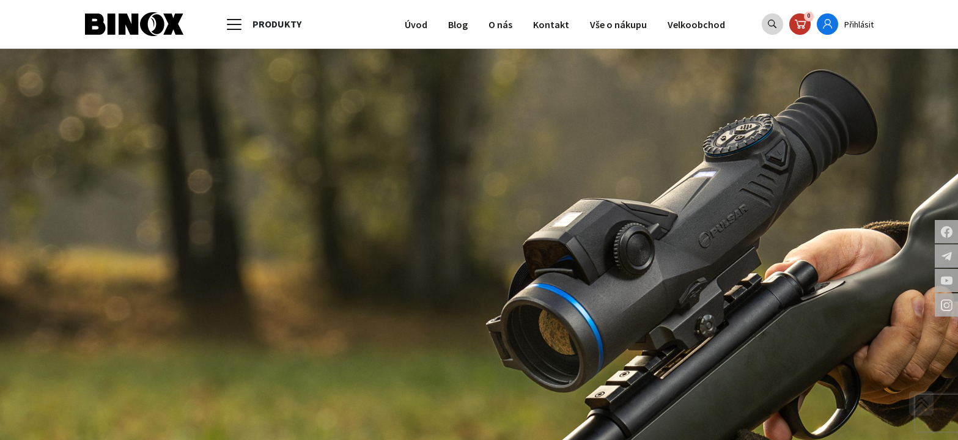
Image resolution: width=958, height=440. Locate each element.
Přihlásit (858, 24)
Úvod (398, 24)
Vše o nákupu (610, 24)
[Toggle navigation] (234, 24)
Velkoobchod (693, 24)
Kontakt (539, 24)
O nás (486, 24)
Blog (442, 24)
